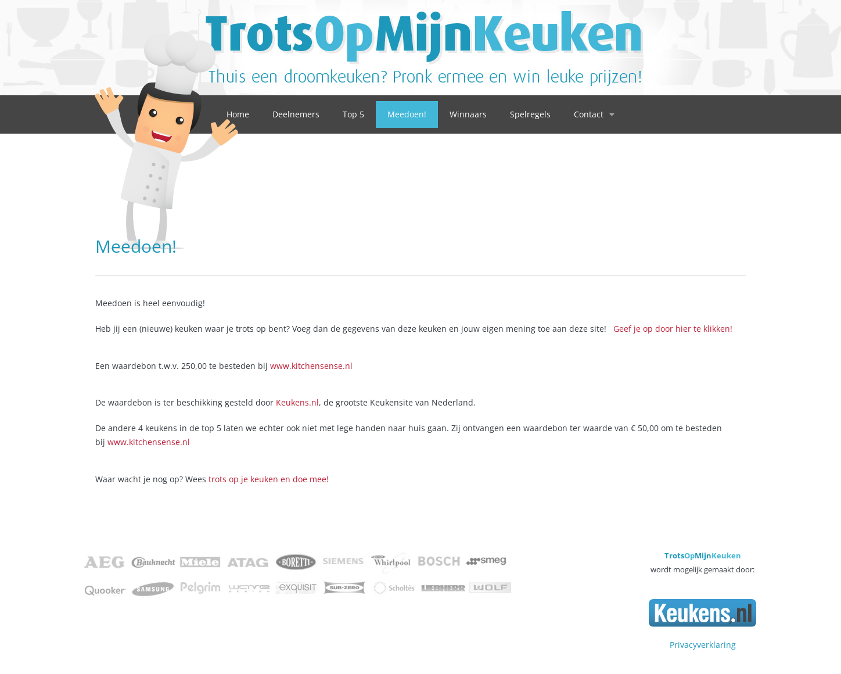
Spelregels (530, 114)
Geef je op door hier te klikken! (672, 328)
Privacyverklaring (703, 644)
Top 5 (353, 114)
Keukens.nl (297, 402)
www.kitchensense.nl (311, 365)
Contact (594, 114)
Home (238, 114)
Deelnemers (295, 114)
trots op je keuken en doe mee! (269, 479)
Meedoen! (406, 114)
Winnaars (468, 114)
